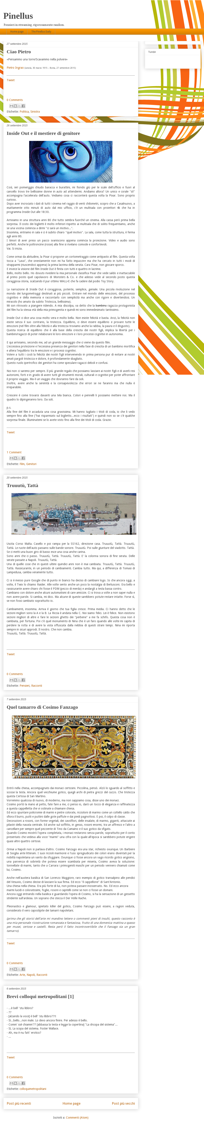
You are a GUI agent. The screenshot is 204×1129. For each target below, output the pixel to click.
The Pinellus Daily (41, 31)
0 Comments (15, 100)
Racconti (36, 685)
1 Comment (14, 452)
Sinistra (35, 111)
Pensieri (25, 685)
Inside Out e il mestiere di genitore (43, 133)
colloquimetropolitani (33, 1088)
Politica (24, 111)
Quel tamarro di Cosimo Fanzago (42, 707)
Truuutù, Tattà (22, 485)
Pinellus (18, 16)
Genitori (31, 464)
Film (22, 464)
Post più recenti (19, 1103)
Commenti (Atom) (77, 1117)
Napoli (31, 974)
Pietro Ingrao (15, 67)
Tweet (11, 80)
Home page (17, 31)
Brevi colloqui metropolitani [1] (40, 996)
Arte (22, 974)
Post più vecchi (123, 1103)
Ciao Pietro (19, 51)
